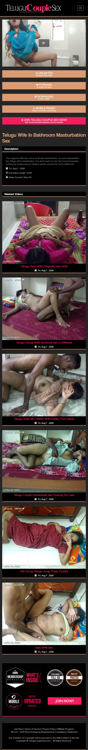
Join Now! (64, 701)
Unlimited (44, 74)
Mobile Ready (44, 109)
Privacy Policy (49, 729)
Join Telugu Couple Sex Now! (44, 121)
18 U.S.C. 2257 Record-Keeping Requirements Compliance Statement (44, 732)
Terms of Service (33, 729)
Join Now (18, 729)
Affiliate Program (65, 729)
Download (44, 97)
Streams (44, 85)
